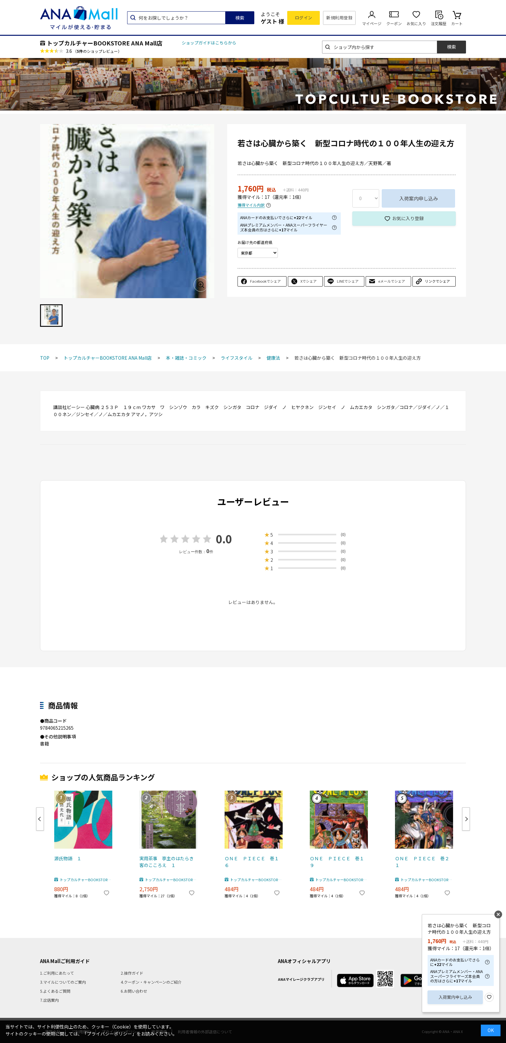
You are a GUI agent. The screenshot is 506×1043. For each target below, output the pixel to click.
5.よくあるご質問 (55, 991)
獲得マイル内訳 (251, 205)
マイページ (371, 23)
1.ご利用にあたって (57, 973)
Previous (40, 819)
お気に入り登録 (408, 218)
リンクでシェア (437, 281)
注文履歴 (438, 23)
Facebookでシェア (265, 281)
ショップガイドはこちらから (209, 43)
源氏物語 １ (67, 858)
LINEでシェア (348, 281)
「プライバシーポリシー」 (109, 1033)
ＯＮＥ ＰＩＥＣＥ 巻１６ (252, 861)
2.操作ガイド (132, 973)
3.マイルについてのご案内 (63, 982)
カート (457, 23)
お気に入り (416, 23)
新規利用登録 (339, 18)
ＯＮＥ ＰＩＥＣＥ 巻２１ (422, 861)
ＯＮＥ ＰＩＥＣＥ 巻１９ (337, 861)
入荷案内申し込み (418, 198)
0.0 (224, 539)
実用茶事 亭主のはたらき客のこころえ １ (166, 861)
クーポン (394, 23)
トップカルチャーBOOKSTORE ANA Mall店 (104, 43)
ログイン (303, 18)
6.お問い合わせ (134, 991)
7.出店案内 (49, 1000)
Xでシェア (308, 281)
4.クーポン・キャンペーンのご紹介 (151, 982)
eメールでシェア (391, 281)
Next (466, 819)
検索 (239, 18)
